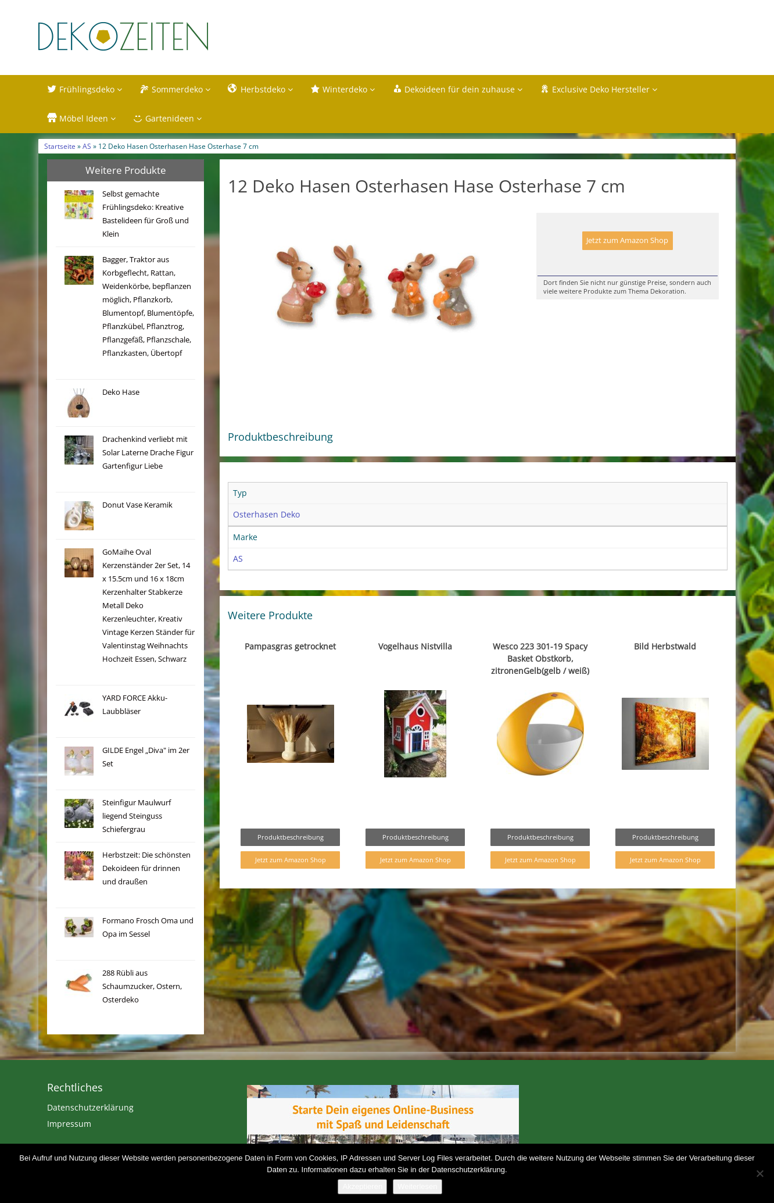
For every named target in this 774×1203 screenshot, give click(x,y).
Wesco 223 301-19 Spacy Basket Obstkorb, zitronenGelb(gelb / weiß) (540, 658)
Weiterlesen (417, 1186)
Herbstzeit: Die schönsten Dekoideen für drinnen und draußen (146, 868)
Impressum (69, 1123)
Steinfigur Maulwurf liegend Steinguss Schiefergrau (136, 816)
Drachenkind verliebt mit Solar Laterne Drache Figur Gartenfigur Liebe (147, 452)
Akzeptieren (362, 1186)
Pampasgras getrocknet (290, 646)
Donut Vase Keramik (137, 505)
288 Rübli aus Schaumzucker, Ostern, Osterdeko (142, 986)
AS (87, 146)
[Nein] (759, 1173)
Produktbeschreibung (290, 837)
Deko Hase (120, 392)
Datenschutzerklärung (90, 1107)
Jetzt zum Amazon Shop (627, 240)
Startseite (60, 146)
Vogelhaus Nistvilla (415, 646)
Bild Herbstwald (665, 646)
